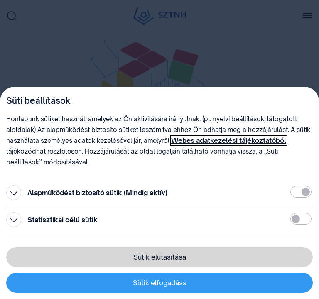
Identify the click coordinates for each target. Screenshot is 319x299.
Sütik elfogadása (159, 283)
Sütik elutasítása (159, 257)
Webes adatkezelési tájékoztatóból (228, 140)
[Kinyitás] (13, 192)
